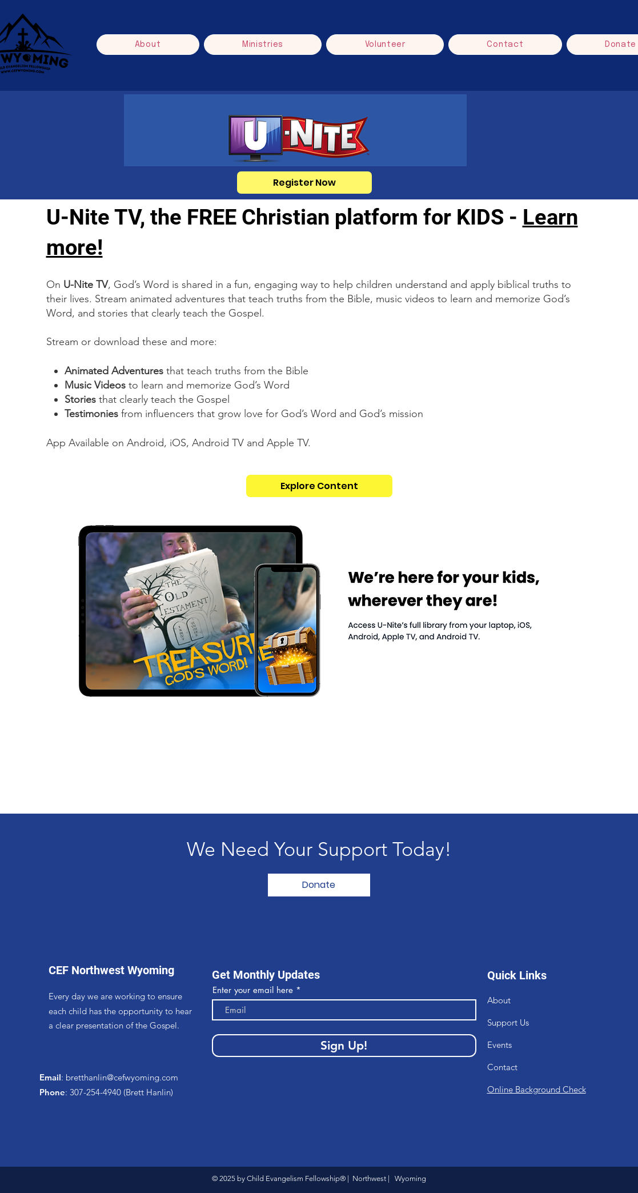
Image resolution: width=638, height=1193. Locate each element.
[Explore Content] (319, 486)
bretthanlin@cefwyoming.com (122, 1077)
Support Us (508, 1022)
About (499, 1000)
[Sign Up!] (344, 1045)
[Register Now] (304, 182)
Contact (502, 1067)
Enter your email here (252, 990)
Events (499, 1044)
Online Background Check (536, 1089)
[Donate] (319, 885)
